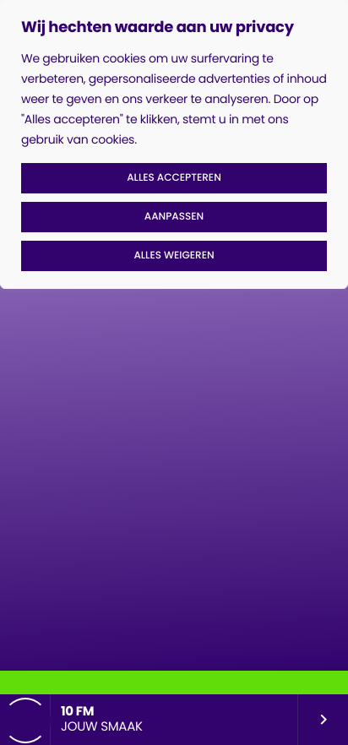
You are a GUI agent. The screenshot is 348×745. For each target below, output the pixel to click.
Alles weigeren (173, 255)
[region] (174, 144)
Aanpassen (174, 216)
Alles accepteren (174, 178)
